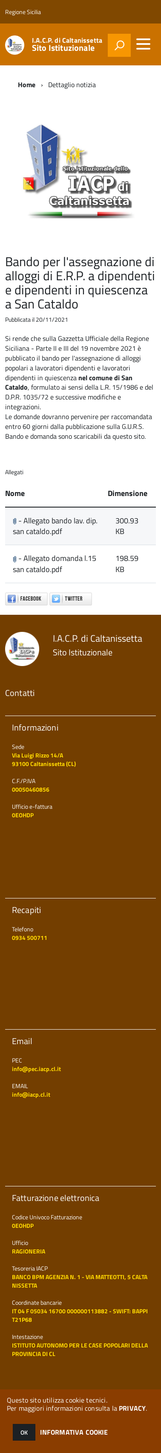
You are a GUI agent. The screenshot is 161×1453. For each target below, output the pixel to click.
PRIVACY (132, 1408)
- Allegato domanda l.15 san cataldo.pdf (54, 563)
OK (24, 1432)
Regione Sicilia (23, 11)
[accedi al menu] (143, 44)
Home (27, 84)
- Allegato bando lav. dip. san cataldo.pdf (55, 526)
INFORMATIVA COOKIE (74, 1432)
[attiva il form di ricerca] (119, 45)
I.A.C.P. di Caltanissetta (67, 44)
